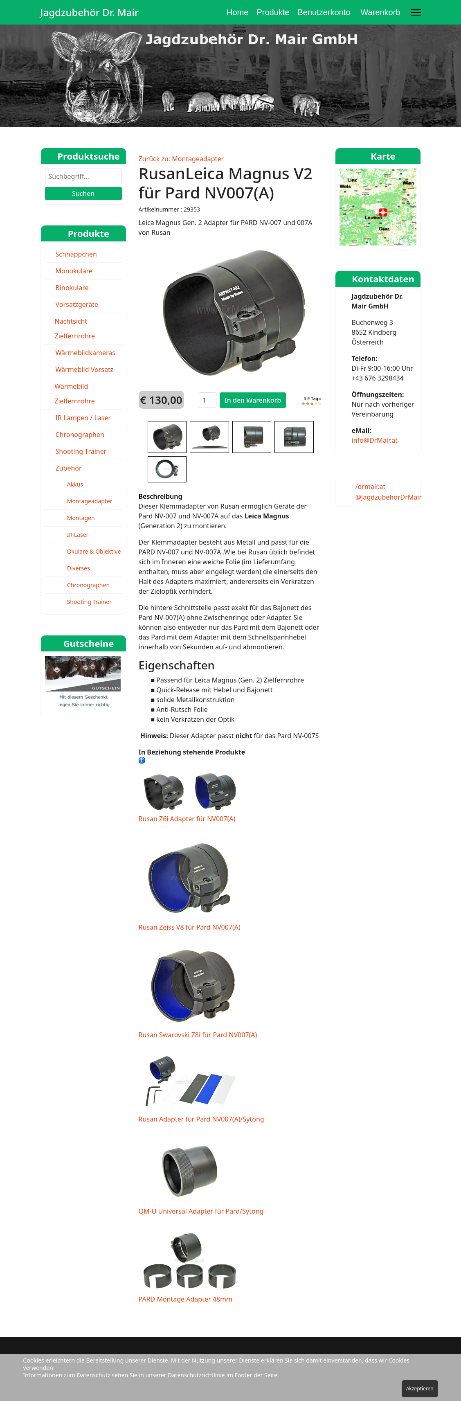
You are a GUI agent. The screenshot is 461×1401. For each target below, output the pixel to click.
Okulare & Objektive (94, 551)
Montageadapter (89, 501)
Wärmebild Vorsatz (85, 369)
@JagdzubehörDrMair (388, 497)
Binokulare (72, 287)
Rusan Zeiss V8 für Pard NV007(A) (190, 884)
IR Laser (78, 534)
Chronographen (80, 434)
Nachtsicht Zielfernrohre (74, 328)
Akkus (75, 484)
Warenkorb (380, 12)
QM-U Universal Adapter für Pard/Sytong (201, 1176)
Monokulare (74, 270)
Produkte (272, 12)
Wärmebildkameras (86, 352)
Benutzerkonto (323, 12)
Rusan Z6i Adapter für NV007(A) (190, 796)
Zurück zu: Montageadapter (181, 158)
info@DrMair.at (375, 440)
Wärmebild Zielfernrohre (74, 393)
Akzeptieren (420, 1388)
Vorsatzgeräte (77, 304)
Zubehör (69, 468)
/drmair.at (370, 486)
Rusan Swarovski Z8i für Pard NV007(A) (198, 991)
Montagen (81, 518)
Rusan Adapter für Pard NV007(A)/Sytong (201, 1088)
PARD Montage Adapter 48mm (190, 1266)
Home (237, 12)
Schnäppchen (76, 254)
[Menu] (416, 12)
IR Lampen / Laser (83, 417)
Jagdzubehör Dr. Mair (89, 12)
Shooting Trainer (81, 451)
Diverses (78, 568)
